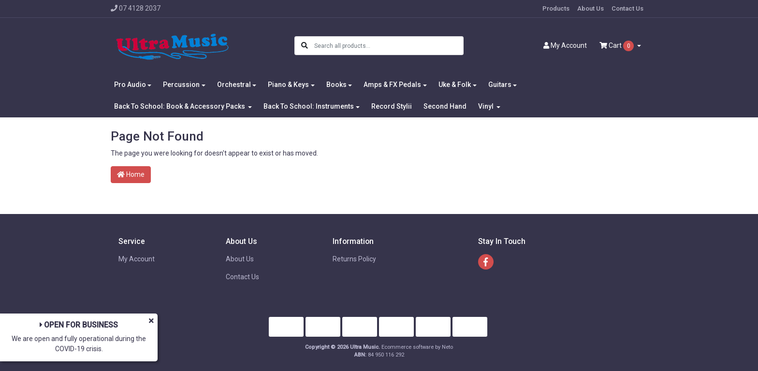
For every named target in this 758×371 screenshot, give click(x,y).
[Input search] (388, 45)
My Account (136, 259)
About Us (590, 8)
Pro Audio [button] (130, 84)
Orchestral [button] (234, 84)
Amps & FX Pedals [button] (392, 84)
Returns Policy (354, 259)
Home (131, 174)
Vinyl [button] (486, 106)
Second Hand (444, 106)
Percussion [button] (181, 84)
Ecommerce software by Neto (417, 347)
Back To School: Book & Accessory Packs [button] (180, 106)
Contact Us (627, 8)
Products (555, 8)
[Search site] (304, 45)
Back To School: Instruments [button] (308, 106)
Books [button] (336, 84)
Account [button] (565, 45)
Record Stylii (391, 106)
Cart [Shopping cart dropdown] (617, 46)
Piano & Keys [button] (288, 84)
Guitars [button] (499, 84)
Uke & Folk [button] (454, 84)
